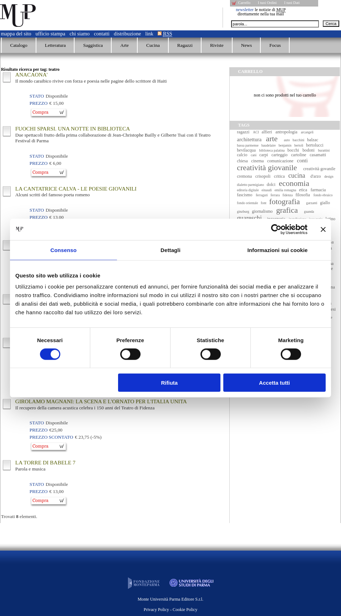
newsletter (245, 9)
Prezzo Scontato (51, 437)
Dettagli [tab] (170, 250)
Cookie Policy (185, 609)
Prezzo (38, 103)
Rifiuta (169, 383)
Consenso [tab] (63, 250)
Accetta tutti (274, 383)
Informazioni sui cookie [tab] (278, 250)
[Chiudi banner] (323, 229)
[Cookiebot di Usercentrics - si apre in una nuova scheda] (276, 229)
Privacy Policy (156, 609)
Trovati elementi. (19, 516)
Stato (37, 96)
